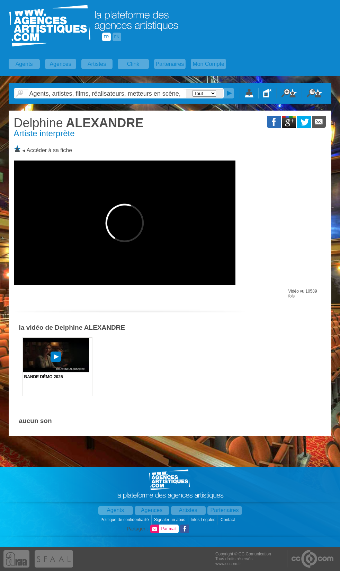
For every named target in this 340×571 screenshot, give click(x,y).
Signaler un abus (170, 519)
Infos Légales (203, 519)
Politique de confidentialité (125, 519)
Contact (228, 519)
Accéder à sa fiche (49, 150)
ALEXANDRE (79, 123)
